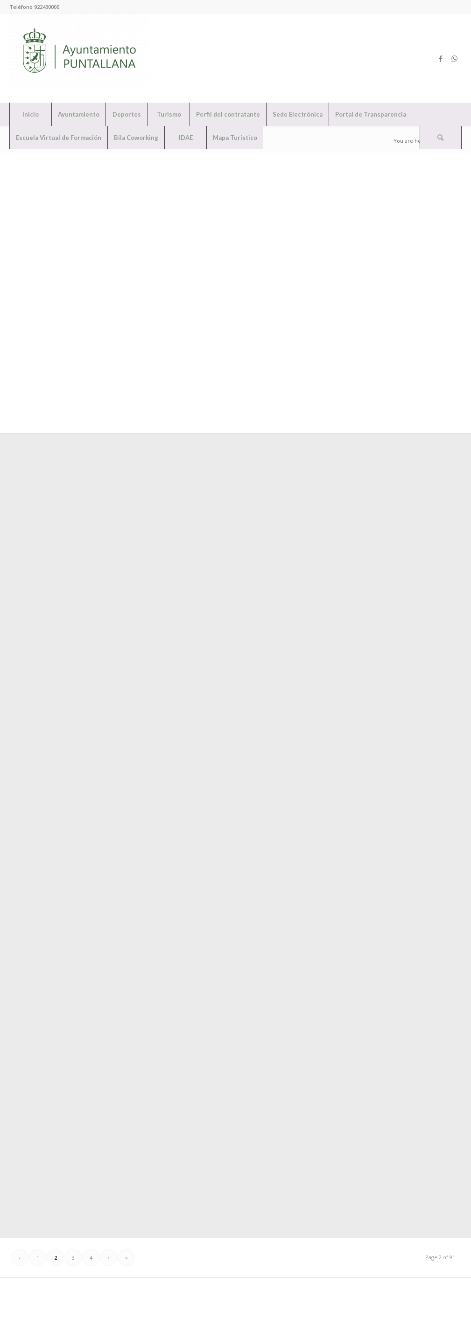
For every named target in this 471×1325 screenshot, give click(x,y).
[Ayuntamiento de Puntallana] (79, 58)
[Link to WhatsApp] (455, 58)
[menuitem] (30, 114)
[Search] (441, 137)
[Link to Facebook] (441, 58)
